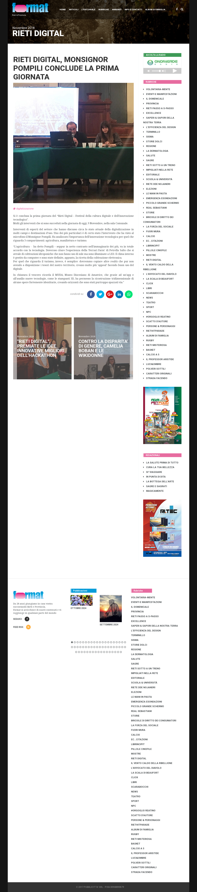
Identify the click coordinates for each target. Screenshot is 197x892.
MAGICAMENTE (153, 491)
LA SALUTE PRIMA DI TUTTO (160, 462)
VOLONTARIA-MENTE (156, 89)
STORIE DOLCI (152, 141)
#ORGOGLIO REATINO (156, 316)
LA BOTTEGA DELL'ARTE (158, 481)
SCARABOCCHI (153, 293)
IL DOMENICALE (153, 98)
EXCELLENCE (152, 113)
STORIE (148, 212)
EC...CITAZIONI (153, 241)
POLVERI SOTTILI (154, 368)
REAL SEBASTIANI (155, 207)
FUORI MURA (151, 231)
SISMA (148, 136)
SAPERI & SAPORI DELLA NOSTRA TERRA (154, 625)
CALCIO (149, 236)
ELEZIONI (150, 189)
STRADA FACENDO (155, 378)
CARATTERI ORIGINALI (157, 373)
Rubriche (103, 9)
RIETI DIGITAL (152, 260)
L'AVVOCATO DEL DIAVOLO (160, 274)
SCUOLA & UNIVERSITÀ (157, 179)
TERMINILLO (151, 132)
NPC (147, 312)
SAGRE (148, 160)
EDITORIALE (151, 174)
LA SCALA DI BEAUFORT (158, 278)
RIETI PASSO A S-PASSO (158, 108)
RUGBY (148, 340)
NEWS (148, 297)
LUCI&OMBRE (152, 364)
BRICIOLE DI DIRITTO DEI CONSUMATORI (153, 720)
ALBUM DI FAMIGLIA (156, 335)
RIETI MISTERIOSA (155, 345)
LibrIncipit (151, 245)
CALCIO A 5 (151, 354)
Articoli (73, 9)
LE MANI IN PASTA (155, 193)
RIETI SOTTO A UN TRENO (159, 165)
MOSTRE (149, 255)
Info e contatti (133, 9)
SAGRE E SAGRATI (155, 486)
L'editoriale (88, 9)
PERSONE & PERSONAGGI (159, 326)
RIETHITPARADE (153, 330)
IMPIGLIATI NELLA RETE (158, 169)
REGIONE (149, 146)
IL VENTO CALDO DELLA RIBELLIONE (151, 763)
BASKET (149, 350)
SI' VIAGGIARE (152, 472)
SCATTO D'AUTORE (155, 321)
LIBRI (147, 288)
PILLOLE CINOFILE (155, 250)
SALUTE (149, 155)
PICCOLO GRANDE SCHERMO (161, 203)
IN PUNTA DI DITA (154, 476)
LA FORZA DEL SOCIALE (158, 226)
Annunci (116, 9)
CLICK (148, 283)
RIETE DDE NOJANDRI (156, 184)
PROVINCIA (151, 103)
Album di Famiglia (155, 9)
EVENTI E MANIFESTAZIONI (160, 94)
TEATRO (149, 302)
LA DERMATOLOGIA (155, 151)
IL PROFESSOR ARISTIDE (158, 359)
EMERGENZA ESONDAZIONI (160, 198)
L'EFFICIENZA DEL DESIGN (159, 127)
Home (63, 9)
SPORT (148, 307)
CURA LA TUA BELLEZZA (158, 467)
